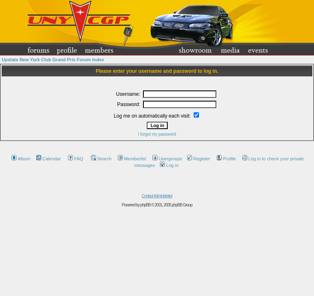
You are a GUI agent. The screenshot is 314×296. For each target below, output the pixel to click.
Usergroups (167, 158)
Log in (169, 165)
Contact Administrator (157, 196)
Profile (225, 158)
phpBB (145, 205)
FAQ (75, 158)
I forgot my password (157, 134)
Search (100, 158)
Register (198, 158)
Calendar (48, 158)
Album (21, 158)
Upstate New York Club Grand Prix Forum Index (53, 59)
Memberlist (132, 158)
